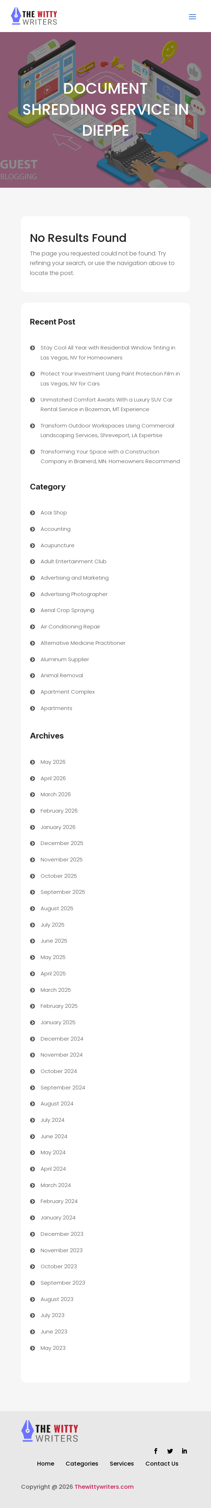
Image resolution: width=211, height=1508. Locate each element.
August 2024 (57, 1103)
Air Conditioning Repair (70, 626)
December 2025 (62, 843)
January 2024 (58, 1217)
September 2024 (63, 1087)
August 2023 (57, 1299)
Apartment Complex (68, 691)
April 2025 (53, 973)
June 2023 (54, 1331)
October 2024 (59, 1071)
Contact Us (162, 1464)
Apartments (56, 708)
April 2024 (53, 1168)
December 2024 (62, 1038)
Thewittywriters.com (104, 1487)
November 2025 (62, 859)
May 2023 (53, 1348)
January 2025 (58, 1022)
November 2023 (62, 1250)
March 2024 (56, 1185)
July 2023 (53, 1315)
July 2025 (53, 924)
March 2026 (56, 794)
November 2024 (62, 1054)
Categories (82, 1464)
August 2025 (57, 908)
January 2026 (58, 827)
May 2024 (53, 1152)
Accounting (56, 529)
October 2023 (59, 1266)
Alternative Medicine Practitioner (83, 643)
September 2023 (63, 1282)
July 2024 (53, 1120)
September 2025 (63, 892)
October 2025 (59, 876)
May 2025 (53, 957)
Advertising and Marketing (75, 577)
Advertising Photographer (74, 594)
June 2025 (54, 940)
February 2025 (59, 1006)
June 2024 (54, 1136)
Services (122, 1464)
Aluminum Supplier (65, 659)
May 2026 (53, 762)
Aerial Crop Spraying (67, 610)
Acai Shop (54, 512)
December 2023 (62, 1234)
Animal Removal (62, 675)
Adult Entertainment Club (74, 561)
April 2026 (53, 778)
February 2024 (59, 1201)
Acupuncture (57, 545)
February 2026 (59, 810)
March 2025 (56, 990)
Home (45, 1464)
